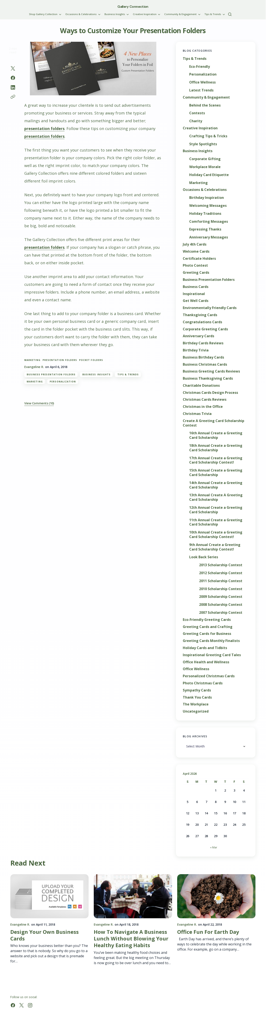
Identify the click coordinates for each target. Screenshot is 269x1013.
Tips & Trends (128, 374)
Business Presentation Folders (51, 374)
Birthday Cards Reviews (203, 343)
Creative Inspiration (200, 128)
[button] (229, 14)
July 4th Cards (194, 244)
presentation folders (44, 128)
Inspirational (194, 294)
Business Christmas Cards (205, 364)
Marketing (35, 381)
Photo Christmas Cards (203, 683)
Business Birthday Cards (203, 357)
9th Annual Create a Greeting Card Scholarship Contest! (214, 547)
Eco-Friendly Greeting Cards (207, 619)
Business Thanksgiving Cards (208, 378)
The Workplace (196, 704)
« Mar (213, 847)
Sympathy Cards (197, 690)
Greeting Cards (196, 272)
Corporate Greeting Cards (205, 329)
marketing (32, 360)
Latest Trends (201, 90)
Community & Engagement (206, 97)
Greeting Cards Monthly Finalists (211, 641)
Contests (197, 113)
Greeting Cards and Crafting (207, 627)
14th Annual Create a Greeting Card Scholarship (215, 485)
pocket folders (91, 360)
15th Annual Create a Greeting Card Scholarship (215, 472)
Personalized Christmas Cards (209, 676)
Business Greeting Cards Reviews (211, 371)
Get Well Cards (195, 300)
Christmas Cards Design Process (210, 392)
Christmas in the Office (203, 406)
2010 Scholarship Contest (220, 589)
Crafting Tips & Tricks (208, 136)
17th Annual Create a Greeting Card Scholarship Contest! (215, 460)
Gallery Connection (132, 6)
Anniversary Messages (208, 237)
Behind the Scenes (205, 105)
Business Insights (96, 374)
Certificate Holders (199, 258)
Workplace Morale (205, 167)
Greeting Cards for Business (207, 633)
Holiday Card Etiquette (209, 175)
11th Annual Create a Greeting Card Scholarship (215, 522)
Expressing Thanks (205, 229)
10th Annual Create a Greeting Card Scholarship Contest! (215, 534)
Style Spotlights (203, 144)
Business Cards (195, 287)
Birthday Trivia (196, 350)
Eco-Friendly (199, 66)
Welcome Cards (196, 251)
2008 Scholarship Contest (220, 604)
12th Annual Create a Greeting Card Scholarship (215, 509)
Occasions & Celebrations (205, 189)
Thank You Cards (197, 697)
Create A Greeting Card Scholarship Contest (213, 423)
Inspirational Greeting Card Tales (212, 655)
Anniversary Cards (198, 336)
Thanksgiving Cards (200, 315)
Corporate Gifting (205, 159)
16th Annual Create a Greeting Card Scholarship (215, 435)
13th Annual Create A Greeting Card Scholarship (216, 497)
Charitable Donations (201, 385)
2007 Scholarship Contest (220, 612)
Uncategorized (196, 711)
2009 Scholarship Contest (220, 596)
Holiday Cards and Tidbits (205, 648)
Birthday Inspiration (206, 197)
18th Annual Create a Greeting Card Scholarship (215, 447)
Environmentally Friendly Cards (210, 308)
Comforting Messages (208, 221)
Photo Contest (195, 265)
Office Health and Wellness (206, 662)
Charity (195, 121)
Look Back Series (203, 557)
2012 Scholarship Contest (220, 573)
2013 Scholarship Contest (220, 565)
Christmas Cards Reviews (204, 399)
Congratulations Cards (202, 322)
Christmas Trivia (197, 413)
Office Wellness (202, 82)
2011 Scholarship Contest (220, 581)
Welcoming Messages (208, 205)
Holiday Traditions (205, 213)
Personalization (63, 381)
